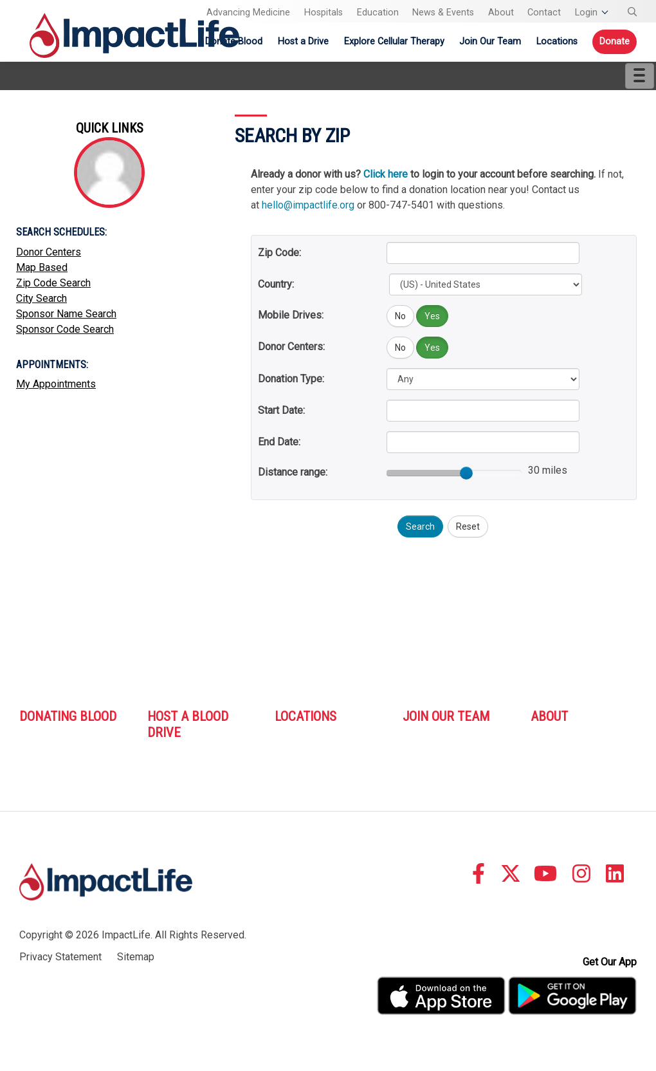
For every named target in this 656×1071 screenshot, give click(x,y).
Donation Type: (291, 379)
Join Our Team (490, 41)
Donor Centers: (291, 346)
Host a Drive (303, 41)
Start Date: (281, 410)
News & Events (443, 12)
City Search (41, 298)
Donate (614, 41)
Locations (557, 41)
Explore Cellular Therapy (394, 41)
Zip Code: (279, 253)
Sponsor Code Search (65, 329)
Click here (385, 174)
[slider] (466, 473)
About (501, 12)
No (400, 316)
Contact (544, 12)
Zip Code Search (53, 283)
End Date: (279, 442)
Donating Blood (67, 716)
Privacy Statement (60, 957)
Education (378, 12)
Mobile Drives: (290, 315)
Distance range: (292, 472)
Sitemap (135, 957)
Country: (276, 284)
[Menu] (639, 76)
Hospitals (323, 12)
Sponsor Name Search (66, 314)
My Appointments (56, 384)
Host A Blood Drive (187, 724)
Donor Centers (48, 252)
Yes (432, 316)
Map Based (42, 267)
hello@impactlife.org (308, 205)
